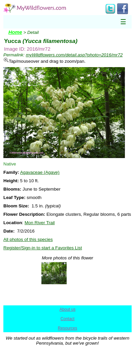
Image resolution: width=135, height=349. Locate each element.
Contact (67, 318)
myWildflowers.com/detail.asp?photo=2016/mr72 (74, 54)
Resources (67, 328)
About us (67, 309)
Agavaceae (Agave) (40, 172)
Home (15, 32)
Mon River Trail (40, 222)
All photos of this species (28, 239)
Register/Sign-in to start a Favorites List (42, 247)
